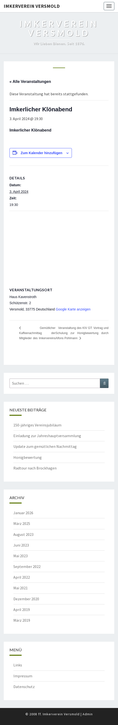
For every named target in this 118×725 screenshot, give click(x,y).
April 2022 (21, 577)
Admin (88, 714)
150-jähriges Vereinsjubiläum (37, 425)
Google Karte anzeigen (73, 309)
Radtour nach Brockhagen (35, 468)
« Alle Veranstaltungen (30, 82)
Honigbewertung (27, 457)
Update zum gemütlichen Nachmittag (45, 446)
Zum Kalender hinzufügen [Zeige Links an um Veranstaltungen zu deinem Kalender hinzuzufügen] (41, 153)
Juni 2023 (21, 545)
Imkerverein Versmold (32, 6)
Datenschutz (24, 686)
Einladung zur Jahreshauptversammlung (47, 435)
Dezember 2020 (26, 598)
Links (17, 665)
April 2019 (21, 609)
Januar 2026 (23, 512)
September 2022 (27, 566)
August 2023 (23, 534)
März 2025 (21, 523)
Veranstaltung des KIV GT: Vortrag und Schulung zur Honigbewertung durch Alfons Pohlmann (82, 333)
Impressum (22, 675)
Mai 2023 (20, 555)
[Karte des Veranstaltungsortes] (59, 246)
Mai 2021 (20, 587)
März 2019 (21, 620)
